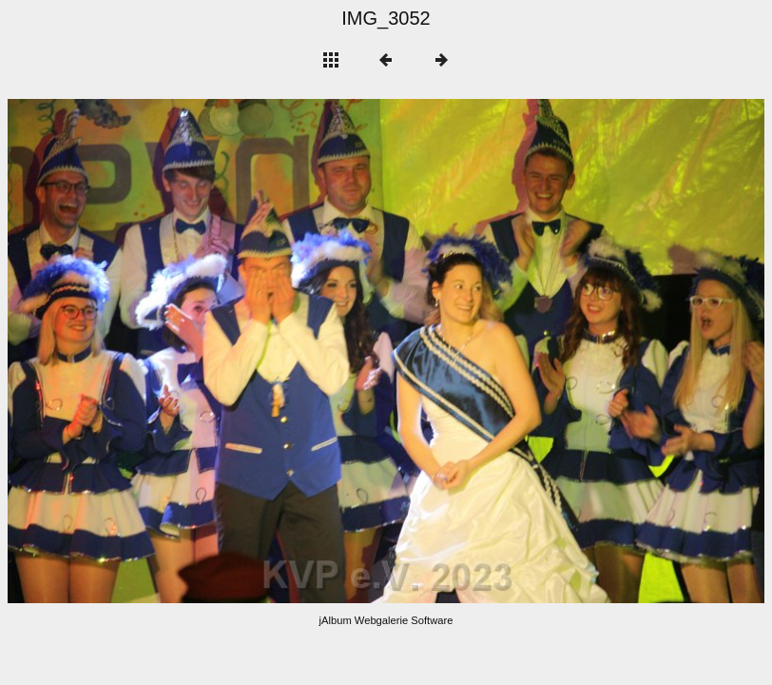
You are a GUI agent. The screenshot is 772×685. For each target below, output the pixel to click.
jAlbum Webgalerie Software (386, 620)
